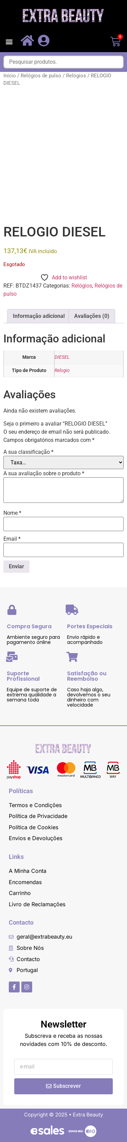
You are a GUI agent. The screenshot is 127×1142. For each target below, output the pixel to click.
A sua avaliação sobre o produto (43, 473)
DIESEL (62, 357)
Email (12, 539)
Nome (12, 513)
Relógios (76, 76)
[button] (9, 41)
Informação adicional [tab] (39, 316)
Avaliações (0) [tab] (91, 316)
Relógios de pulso (41, 76)
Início (9, 76)
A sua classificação (28, 452)
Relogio (62, 370)
